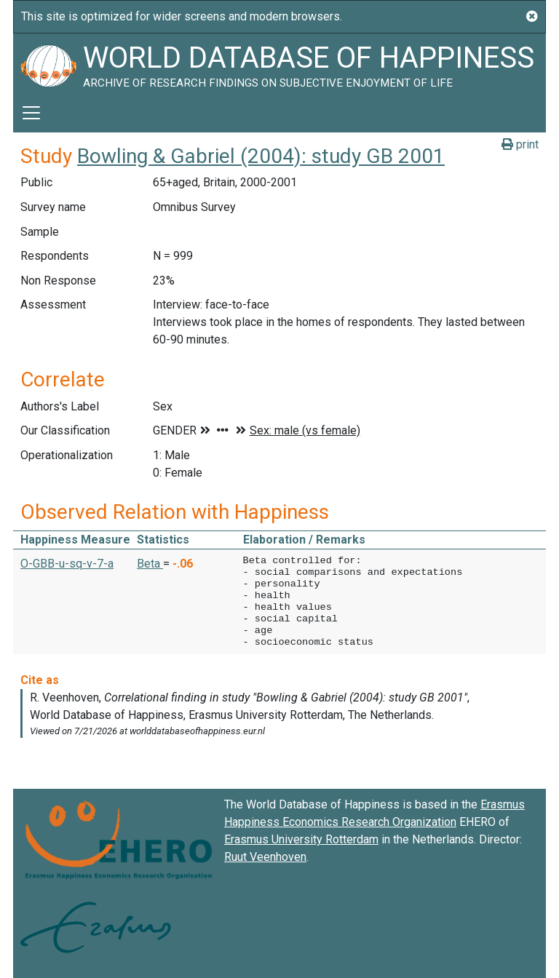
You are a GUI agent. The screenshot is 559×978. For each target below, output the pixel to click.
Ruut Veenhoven (265, 857)
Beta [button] (150, 563)
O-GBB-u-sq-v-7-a (67, 563)
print (520, 144)
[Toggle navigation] (31, 113)
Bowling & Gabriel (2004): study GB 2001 (261, 156)
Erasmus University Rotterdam (301, 839)
